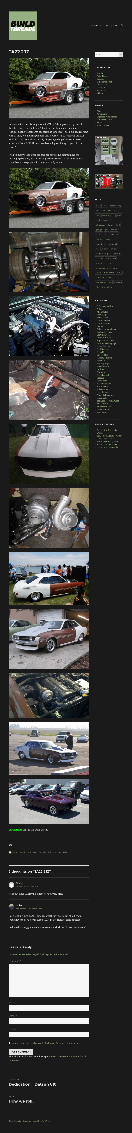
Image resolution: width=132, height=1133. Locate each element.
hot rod (99, 234)
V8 (102, 277)
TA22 (65, 852)
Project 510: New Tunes (107, 444)
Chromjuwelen (103, 320)
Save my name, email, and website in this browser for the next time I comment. (46, 1043)
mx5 (98, 249)
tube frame (109, 273)
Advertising (102, 114)
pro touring (111, 258)
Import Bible (102, 355)
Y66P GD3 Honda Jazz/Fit (108, 441)
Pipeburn (101, 372)
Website (13, 1029)
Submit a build (103, 125)
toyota (98, 273)
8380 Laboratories (105, 306)
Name (13, 1002)
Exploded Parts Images (107, 117)
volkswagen (101, 282)
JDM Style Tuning (104, 358)
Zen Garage (102, 412)
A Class (100, 309)
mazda (99, 239)
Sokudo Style (102, 389)
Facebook (96, 25)
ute (97, 277)
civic (98, 215)
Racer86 (100, 378)
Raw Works (102, 381)
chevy (116, 210)
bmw (104, 206)
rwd (109, 263)
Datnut (100, 326)
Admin (100, 73)
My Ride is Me (103, 366)
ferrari (110, 225)
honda (114, 230)
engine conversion (104, 220)
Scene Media (102, 386)
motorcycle (113, 244)
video (109, 277)
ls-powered (114, 234)
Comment (15, 961)
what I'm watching (104, 287)
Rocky (19, 883)
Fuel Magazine (103, 349)
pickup (117, 253)
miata (107, 239)
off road (114, 249)
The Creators (102, 404)
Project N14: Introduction (108, 447)
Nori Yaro (101, 369)
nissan (105, 249)
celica (54, 852)
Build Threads (39, 852)
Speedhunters (103, 392)
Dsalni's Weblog (104, 338)
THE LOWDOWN (104, 406)
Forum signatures (105, 120)
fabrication (100, 225)
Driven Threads (104, 335)
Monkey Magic (103, 363)
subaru (114, 268)
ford (118, 225)
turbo (119, 273)
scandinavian (102, 268)
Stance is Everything (106, 395)
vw (110, 282)
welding (118, 282)
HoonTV (100, 352)
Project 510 (102, 85)
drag (60, 852)
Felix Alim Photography (107, 343)
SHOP (99, 122)
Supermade (102, 398)
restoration (100, 263)
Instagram (111, 25)
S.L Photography (104, 384)
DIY (113, 215)
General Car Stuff (104, 82)
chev (98, 210)
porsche (99, 258)
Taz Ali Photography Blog (108, 401)
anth (14, 852)
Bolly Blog (101, 315)
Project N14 (102, 90)
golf (106, 230)
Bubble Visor (102, 318)
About (99, 111)
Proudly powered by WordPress (36, 1121)
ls (105, 234)
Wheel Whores (103, 409)
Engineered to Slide (105, 341)
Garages (100, 79)
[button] (122, 26)
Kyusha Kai (102, 361)
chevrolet (107, 210)
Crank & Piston (103, 323)
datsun (105, 215)
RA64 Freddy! (103, 375)
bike (98, 206)
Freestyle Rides (103, 346)
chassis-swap (115, 206)
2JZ (49, 852)
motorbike (100, 244)
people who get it (103, 253)
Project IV (101, 87)
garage (99, 230)
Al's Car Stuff (102, 312)
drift (119, 215)
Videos (100, 93)
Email (13, 1016)
